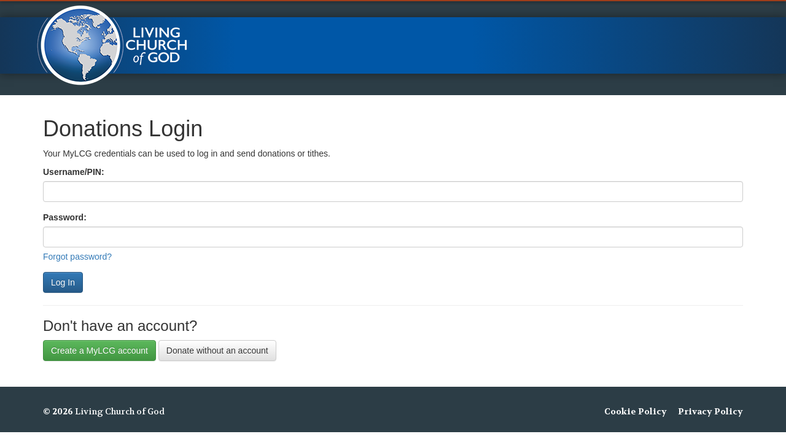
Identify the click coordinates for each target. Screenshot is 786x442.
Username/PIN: (73, 172)
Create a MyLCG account (99, 350)
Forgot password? (77, 257)
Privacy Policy (710, 411)
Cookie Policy (635, 411)
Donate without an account (217, 350)
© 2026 (58, 411)
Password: (65, 217)
